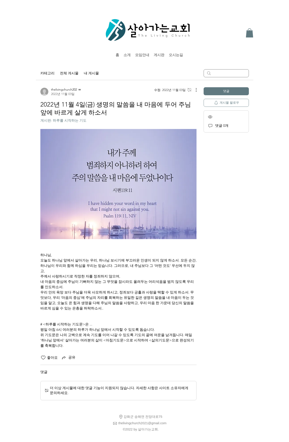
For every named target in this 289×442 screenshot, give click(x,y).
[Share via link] (68, 357)
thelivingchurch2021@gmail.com (142, 423)
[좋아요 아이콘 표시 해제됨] (43, 357)
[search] (226, 73)
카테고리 (47, 73)
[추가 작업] (194, 90)
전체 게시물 (69, 73)
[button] (249, 33)
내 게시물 (91, 73)
